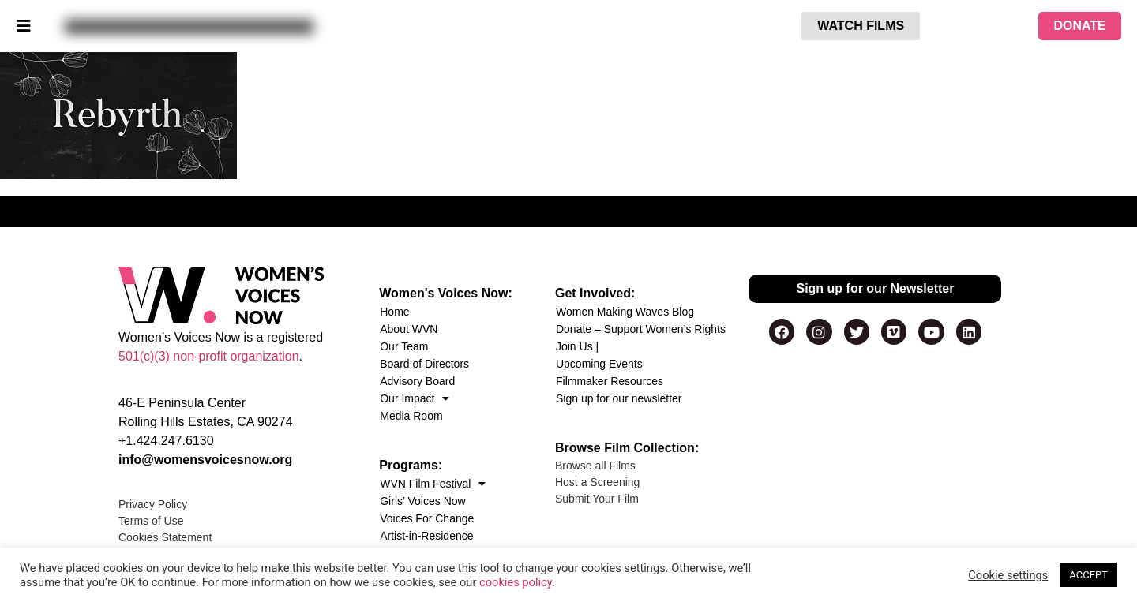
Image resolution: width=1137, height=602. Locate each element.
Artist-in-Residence (426, 535)
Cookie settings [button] (1008, 575)
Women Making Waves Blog (625, 311)
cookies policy (515, 582)
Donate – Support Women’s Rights (641, 329)
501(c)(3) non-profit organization (208, 356)
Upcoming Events (599, 363)
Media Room (411, 415)
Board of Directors (424, 363)
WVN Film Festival (433, 483)
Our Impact (414, 398)
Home (394, 311)
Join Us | (577, 346)
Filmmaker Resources (609, 381)
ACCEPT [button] (1088, 575)
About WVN (408, 329)
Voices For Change (427, 518)
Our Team (404, 346)
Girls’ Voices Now (422, 501)
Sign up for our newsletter (619, 398)
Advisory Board (417, 381)
